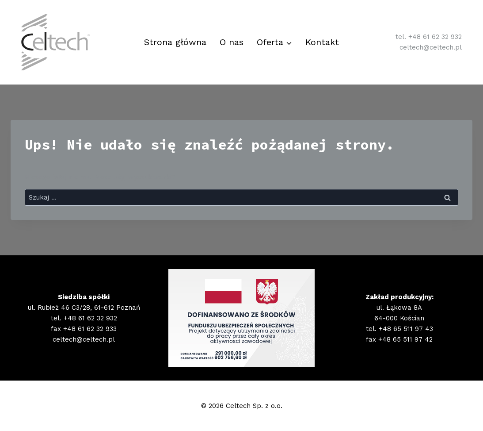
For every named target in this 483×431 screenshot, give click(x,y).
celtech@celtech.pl (430, 47)
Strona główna (175, 42)
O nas (231, 42)
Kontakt (322, 42)
